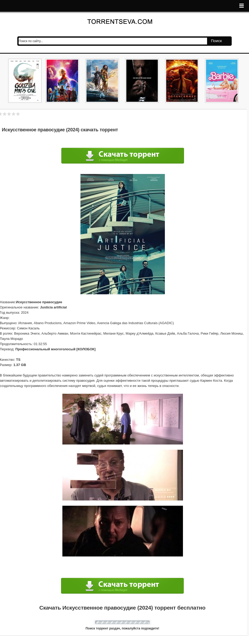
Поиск (216, 40)
